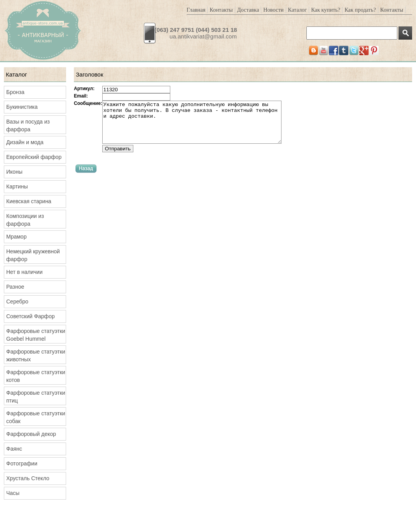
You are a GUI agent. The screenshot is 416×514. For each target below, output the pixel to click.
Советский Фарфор (30, 316)
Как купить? (325, 10)
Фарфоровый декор (31, 434)
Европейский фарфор (33, 157)
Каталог (297, 10)
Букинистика (22, 107)
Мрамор (16, 236)
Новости (273, 10)
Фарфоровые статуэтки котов (35, 376)
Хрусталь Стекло (27, 478)
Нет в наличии (24, 272)
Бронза (15, 92)
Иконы (14, 172)
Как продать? (360, 10)
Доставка (248, 10)
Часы (12, 493)
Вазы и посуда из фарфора (28, 125)
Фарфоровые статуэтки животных (35, 355)
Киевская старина (28, 201)
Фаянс (14, 449)
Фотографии (21, 463)
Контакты (221, 10)
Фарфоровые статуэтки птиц (35, 397)
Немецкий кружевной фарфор (33, 255)
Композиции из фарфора (25, 220)
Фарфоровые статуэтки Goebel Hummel (35, 335)
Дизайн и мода (25, 142)
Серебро (17, 301)
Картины (17, 186)
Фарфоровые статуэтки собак (35, 417)
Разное (15, 287)
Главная (196, 10)
